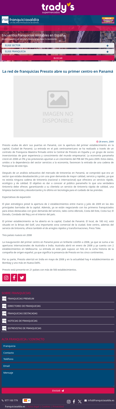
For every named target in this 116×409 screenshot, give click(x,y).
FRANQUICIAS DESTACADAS (20, 313)
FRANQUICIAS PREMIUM (18, 298)
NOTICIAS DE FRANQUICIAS (20, 320)
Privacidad (58, 406)
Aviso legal (33, 406)
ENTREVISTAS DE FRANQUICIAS (21, 328)
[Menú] (6, 28)
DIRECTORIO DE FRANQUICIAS (21, 305)
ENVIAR (58, 390)
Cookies (46, 406)
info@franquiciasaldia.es (99, 400)
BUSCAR (58, 58)
